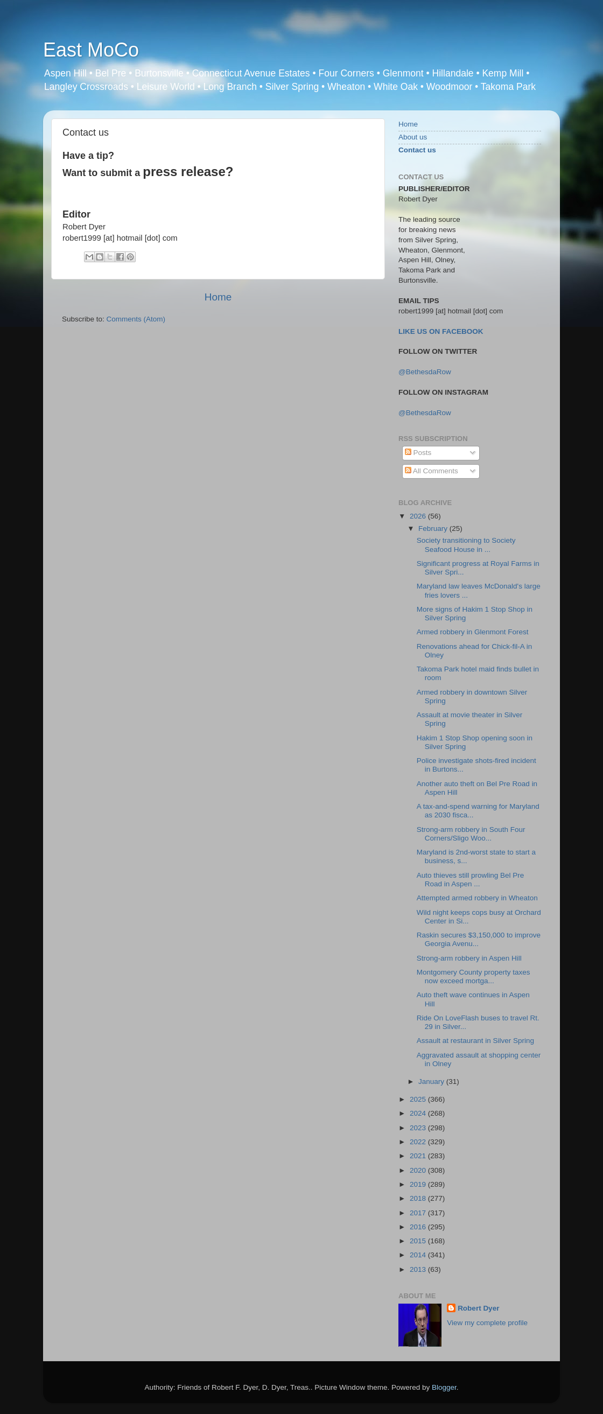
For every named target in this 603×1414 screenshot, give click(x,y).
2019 (419, 1184)
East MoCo (91, 50)
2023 (419, 1128)
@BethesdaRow (424, 372)
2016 (419, 1227)
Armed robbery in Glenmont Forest (473, 632)
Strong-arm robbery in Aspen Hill (469, 958)
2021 (419, 1156)
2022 (419, 1142)
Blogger (444, 1387)
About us (412, 137)
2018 (419, 1198)
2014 (419, 1255)
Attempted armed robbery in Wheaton (477, 898)
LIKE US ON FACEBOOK (440, 331)
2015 (419, 1241)
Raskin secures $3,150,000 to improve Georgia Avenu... (479, 939)
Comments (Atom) (136, 319)
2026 (419, 516)
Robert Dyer (478, 1308)
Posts (418, 453)
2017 (419, 1213)
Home (218, 297)
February (434, 528)
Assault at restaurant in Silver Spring (475, 1041)
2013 (419, 1269)
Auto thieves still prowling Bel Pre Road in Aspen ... (470, 879)
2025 (419, 1099)
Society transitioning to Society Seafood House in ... (466, 544)
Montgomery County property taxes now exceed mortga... (473, 976)
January (432, 1081)
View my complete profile (487, 1323)
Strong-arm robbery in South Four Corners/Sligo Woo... (471, 833)
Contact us (417, 150)
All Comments (431, 471)
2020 (419, 1170)
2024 (419, 1113)
